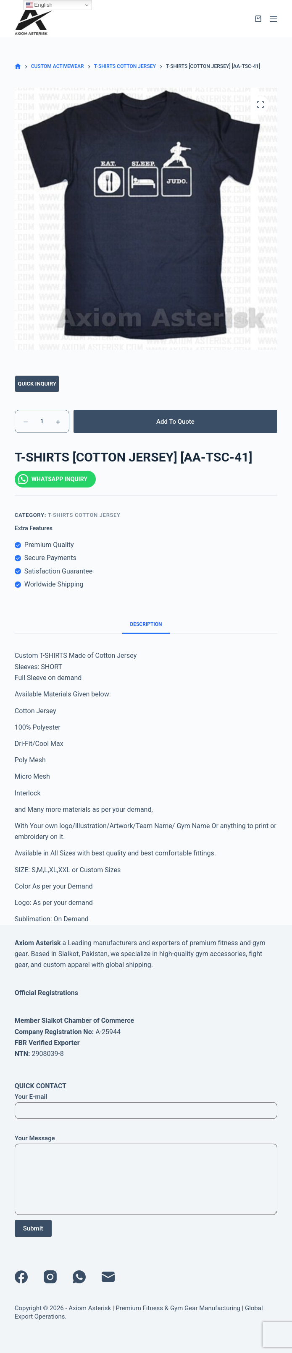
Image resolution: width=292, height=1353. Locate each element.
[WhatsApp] (79, 1276)
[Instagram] (50, 1276)
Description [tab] (146, 624)
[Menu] (273, 19)
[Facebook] (21, 1276)
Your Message (146, 1174)
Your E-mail (146, 1103)
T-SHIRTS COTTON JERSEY (84, 515)
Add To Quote (175, 421)
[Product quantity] (42, 421)
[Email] (108, 1276)
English (39, 5)
